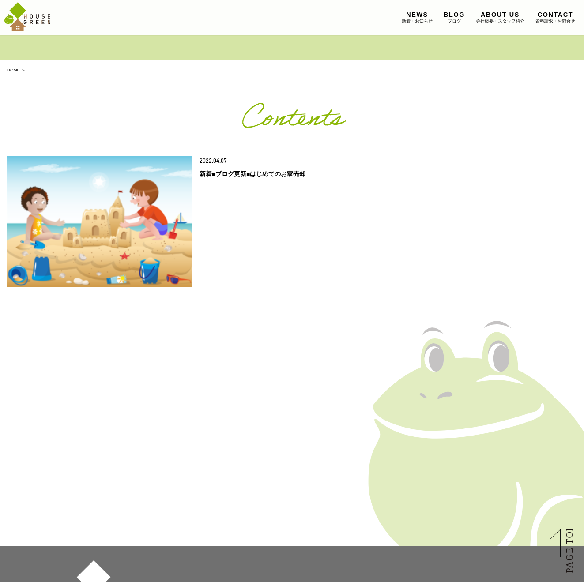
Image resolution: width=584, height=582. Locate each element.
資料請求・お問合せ (555, 17)
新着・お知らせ (417, 17)
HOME (13, 70)
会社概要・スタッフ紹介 (500, 17)
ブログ (454, 17)
